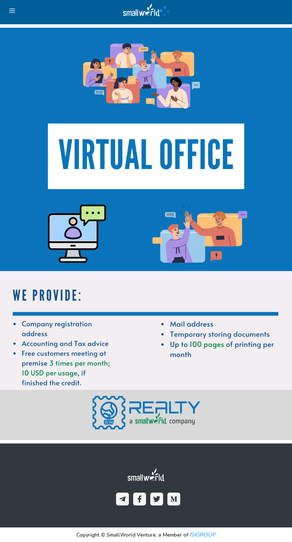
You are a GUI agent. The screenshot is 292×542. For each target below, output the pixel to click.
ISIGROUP (203, 535)
